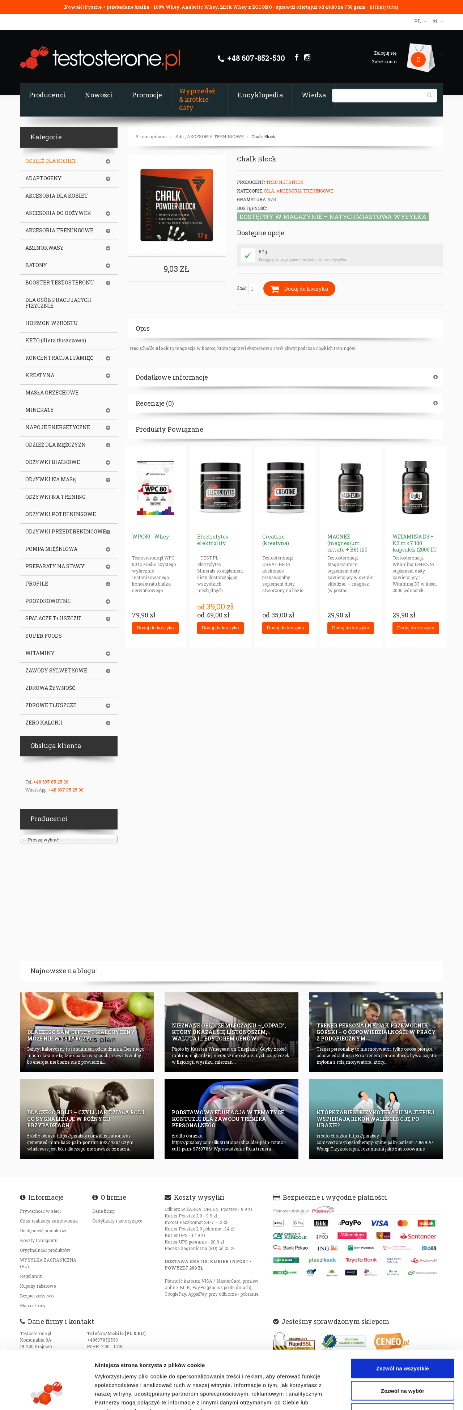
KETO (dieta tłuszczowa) (55, 340)
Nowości (99, 94)
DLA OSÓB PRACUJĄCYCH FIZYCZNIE (58, 303)
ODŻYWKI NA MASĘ (50, 479)
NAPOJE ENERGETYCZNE (57, 427)
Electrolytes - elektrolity (214, 539)
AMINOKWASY (44, 248)
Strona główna (151, 136)
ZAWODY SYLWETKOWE (56, 671)
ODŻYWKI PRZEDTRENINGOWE (65, 532)
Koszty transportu (39, 1240)
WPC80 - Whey (150, 536)
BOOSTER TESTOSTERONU (59, 283)
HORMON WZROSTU (51, 323)
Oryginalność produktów (45, 1250)
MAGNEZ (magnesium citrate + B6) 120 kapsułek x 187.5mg (347, 549)
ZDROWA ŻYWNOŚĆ (50, 688)
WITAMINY (40, 653)
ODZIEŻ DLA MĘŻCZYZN (55, 445)
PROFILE (36, 584)
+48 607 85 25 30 (50, 782)
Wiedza (314, 94)
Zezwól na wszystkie (402, 1319)
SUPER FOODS (43, 636)
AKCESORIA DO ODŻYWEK (58, 213)
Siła (179, 136)
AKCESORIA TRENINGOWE (215, 136)
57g (263, 251)
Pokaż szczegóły (386, 1396)
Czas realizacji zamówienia (49, 1221)
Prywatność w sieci (40, 1211)
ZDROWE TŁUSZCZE (50, 705)
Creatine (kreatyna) (275, 539)
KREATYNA (39, 375)
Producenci (47, 94)
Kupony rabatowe (38, 1286)
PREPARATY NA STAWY (55, 566)
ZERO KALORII (44, 723)
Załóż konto (384, 61)
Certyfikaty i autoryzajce (117, 1221)
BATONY (36, 265)
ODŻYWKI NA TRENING (55, 497)
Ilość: (248, 289)
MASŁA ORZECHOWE (51, 393)
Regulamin (31, 1276)
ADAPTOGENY (43, 178)
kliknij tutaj (383, 7)
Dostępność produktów (43, 1230)
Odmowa (402, 1363)
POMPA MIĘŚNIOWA (51, 549)
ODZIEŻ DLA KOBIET (51, 161)
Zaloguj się (385, 53)
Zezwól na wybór (402, 1341)
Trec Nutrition (284, 182)
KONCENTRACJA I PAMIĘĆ (59, 358)
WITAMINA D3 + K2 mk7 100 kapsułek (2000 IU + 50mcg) (414, 546)
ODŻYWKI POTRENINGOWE (60, 514)
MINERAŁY (39, 410)
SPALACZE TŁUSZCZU (53, 618)
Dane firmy (103, 1211)
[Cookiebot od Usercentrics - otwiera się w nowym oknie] (46, 1395)
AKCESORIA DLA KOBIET (56, 196)
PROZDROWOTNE (48, 601)
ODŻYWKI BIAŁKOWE (52, 462)
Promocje (147, 94)
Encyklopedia (260, 94)
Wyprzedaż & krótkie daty (197, 99)
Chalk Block (263, 136)
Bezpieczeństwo (37, 1296)
